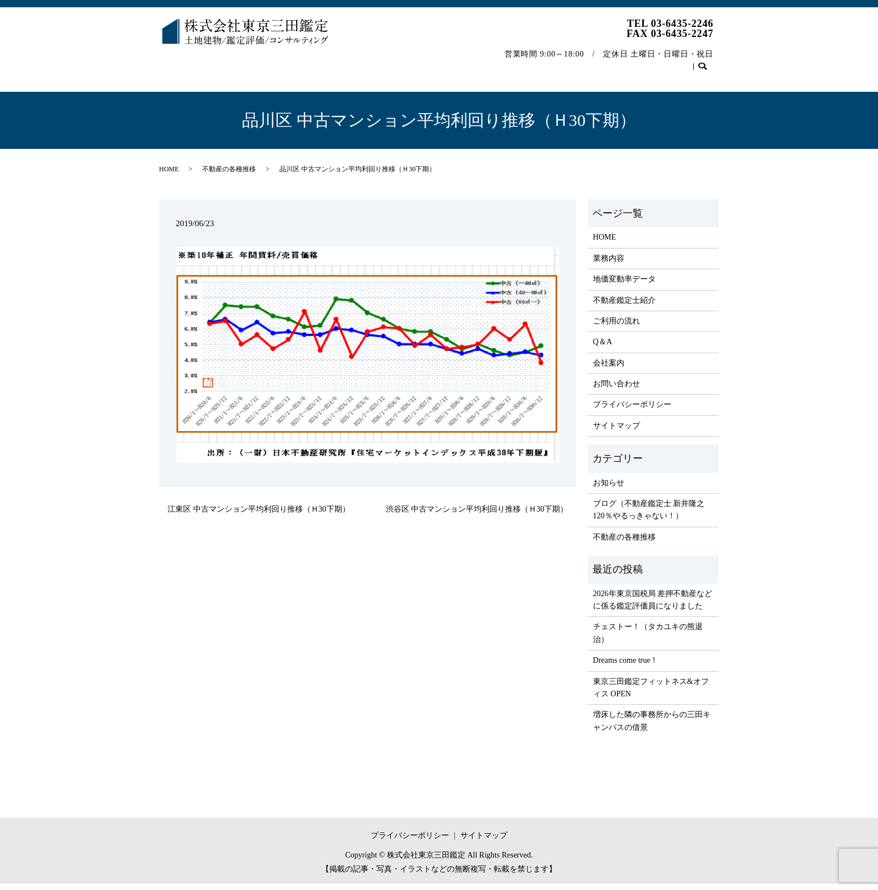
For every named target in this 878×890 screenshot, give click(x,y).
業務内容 (226, 63)
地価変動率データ (291, 63)
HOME (180, 63)
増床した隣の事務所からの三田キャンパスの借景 (652, 726)
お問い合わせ (682, 63)
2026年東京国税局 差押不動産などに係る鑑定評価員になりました (653, 606)
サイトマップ (616, 432)
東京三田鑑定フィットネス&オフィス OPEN (651, 693)
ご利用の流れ (446, 63)
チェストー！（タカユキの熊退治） (648, 639)
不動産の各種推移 (608, 63)
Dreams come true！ (625, 666)
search (173, 81)
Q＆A (498, 63)
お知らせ (608, 489)
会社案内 (543, 63)
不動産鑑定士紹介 (373, 63)
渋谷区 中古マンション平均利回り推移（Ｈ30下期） (477, 515)
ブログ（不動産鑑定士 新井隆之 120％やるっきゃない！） (649, 515)
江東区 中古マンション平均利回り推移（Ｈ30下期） (258, 515)
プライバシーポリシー (632, 410)
